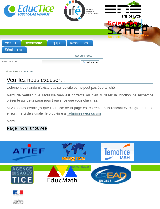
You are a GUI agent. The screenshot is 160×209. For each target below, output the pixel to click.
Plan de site (9, 61)
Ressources (79, 43)
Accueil (10, 43)
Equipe (56, 43)
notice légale (80, 166)
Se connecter (84, 55)
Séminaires (13, 50)
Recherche (33, 43)
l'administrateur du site (84, 113)
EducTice (29, 10)
